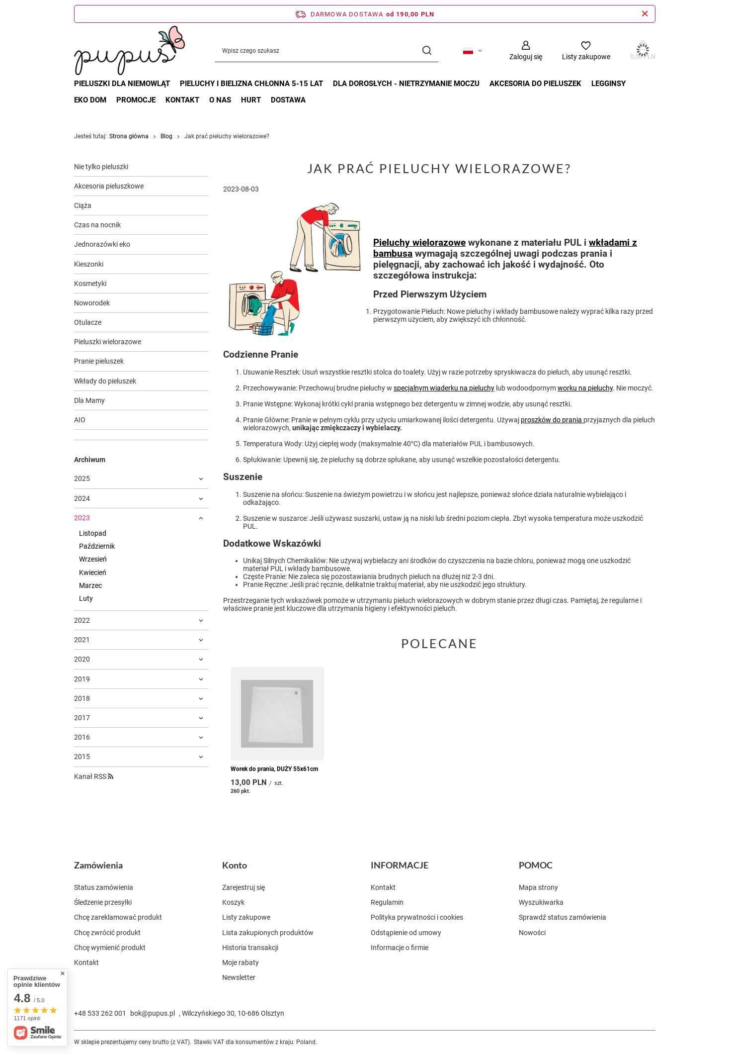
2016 (82, 737)
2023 (82, 518)
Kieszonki (88, 264)
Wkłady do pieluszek (105, 381)
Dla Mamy (89, 400)
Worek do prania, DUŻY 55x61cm (274, 768)
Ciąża (82, 205)
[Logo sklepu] (129, 50)
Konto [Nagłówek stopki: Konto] (234, 865)
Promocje (136, 100)
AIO (79, 420)
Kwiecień (92, 572)
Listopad (92, 533)
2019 (82, 679)
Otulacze (87, 322)
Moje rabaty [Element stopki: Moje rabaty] (240, 962)
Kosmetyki (90, 283)
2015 (82, 757)
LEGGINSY (608, 83)
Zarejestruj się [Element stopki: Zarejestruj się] (243, 887)
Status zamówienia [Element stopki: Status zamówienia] (103, 887)
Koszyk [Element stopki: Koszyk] (233, 902)
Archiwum (89, 460)
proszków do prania (552, 420)
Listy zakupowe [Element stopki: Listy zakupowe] (246, 917)
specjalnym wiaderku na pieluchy (444, 388)
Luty (86, 598)
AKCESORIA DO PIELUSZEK (535, 83)
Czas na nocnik (97, 225)
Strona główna (129, 136)
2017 (82, 718)
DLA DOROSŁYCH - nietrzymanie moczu (406, 83)
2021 (82, 640)
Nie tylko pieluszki (101, 167)
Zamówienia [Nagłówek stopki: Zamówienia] (98, 865)
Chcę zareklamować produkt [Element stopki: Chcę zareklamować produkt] (118, 917)
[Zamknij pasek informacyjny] (645, 14)
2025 (82, 478)
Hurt (251, 100)
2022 (82, 620)
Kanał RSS (93, 776)
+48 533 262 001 (100, 1013)
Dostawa (288, 100)
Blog (166, 136)
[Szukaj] (427, 50)
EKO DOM (90, 100)
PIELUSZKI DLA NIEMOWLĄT (122, 83)
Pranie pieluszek (99, 361)
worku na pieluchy (585, 388)
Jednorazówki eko (102, 244)
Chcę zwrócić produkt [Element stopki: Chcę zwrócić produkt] (107, 933)
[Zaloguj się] (525, 50)
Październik (97, 546)
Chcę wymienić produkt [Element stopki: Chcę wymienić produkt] (110, 948)
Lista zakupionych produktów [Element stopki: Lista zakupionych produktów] (268, 933)
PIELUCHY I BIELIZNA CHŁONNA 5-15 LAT (251, 83)
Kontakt (182, 100)
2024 (82, 498)
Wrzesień (93, 559)
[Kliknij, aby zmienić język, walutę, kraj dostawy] (472, 50)
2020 (82, 659)
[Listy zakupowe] (586, 50)
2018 (82, 698)
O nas (220, 100)
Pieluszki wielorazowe (107, 342)
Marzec (90, 585)
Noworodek (92, 303)
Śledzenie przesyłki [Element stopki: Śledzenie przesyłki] (103, 902)
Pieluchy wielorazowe (419, 242)
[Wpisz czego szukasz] (326, 50)
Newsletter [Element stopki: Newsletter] (238, 977)
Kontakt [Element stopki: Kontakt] (86, 962)
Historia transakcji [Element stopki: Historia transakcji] (250, 948)
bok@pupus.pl (152, 1013)
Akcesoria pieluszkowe (109, 186)
